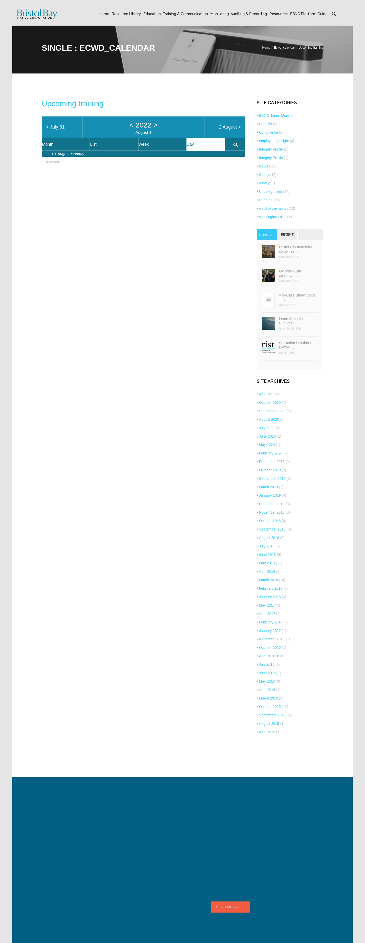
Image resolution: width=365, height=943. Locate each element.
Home (104, 14)
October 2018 (269, 521)
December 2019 (271, 462)
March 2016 (267, 698)
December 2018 (271, 504)
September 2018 (271, 529)
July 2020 (265, 428)
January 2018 (269, 597)
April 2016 (266, 690)
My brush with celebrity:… (290, 273)
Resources (279, 14)
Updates (264, 200)
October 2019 (269, 470)
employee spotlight (273, 141)
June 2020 (266, 436)
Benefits (264, 124)
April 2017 (266, 614)
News (262, 166)
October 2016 (269, 647)
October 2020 (269, 402)
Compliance (267, 132)
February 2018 (269, 588)
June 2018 (266, 555)
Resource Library (126, 14)
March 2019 (267, 487)
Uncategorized (269, 191)
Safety (263, 175)
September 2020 (271, 411)
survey (263, 183)
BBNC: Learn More (273, 115)
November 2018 (271, 512)
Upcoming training (73, 103)
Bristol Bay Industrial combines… (295, 249)
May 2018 (266, 563)
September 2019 (271, 478)
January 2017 (269, 631)
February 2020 (269, 453)
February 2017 (269, 622)
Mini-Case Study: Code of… (296, 297)
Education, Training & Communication (176, 14)
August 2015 (268, 724)
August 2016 (268, 656)
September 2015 (271, 715)
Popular (267, 235)
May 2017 (266, 605)
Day (190, 144)
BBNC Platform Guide (309, 14)
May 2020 (266, 445)
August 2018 (268, 538)
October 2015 (269, 707)
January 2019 (269, 495)
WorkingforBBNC (271, 217)
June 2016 (266, 673)
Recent (287, 234)
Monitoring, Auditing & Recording (238, 14)
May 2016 (266, 681)
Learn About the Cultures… (291, 321)
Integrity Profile (270, 149)
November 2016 (271, 639)
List (93, 144)
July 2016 (265, 664)
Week (143, 144)
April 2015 (266, 732)
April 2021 (266, 394)
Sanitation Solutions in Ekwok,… (297, 345)
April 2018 (266, 571)
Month (47, 144)
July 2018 (265, 546)
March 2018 (267, 580)
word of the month (272, 208)
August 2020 (268, 419)
